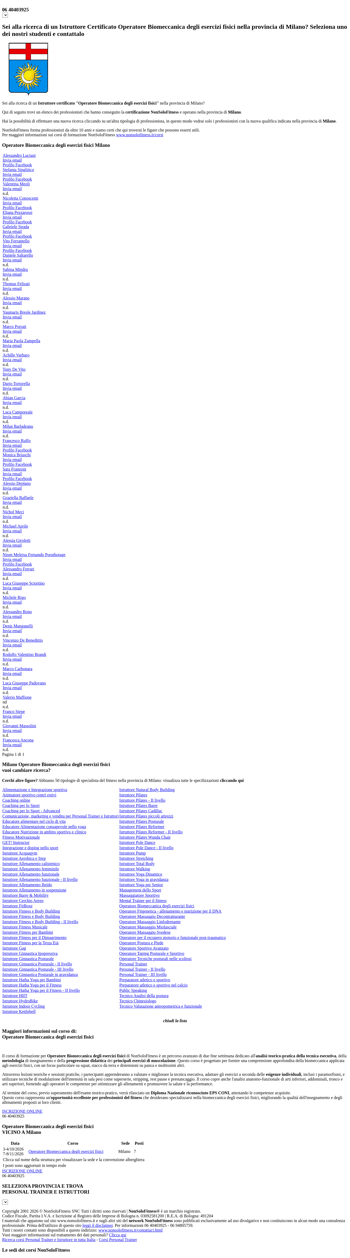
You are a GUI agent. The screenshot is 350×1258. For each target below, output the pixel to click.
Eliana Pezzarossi (17, 212)
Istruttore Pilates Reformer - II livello (150, 832)
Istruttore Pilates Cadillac (140, 811)
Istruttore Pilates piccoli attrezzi (146, 816)
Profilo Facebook (17, 165)
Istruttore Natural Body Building (146, 789)
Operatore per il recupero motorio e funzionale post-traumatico (172, 937)
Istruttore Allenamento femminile (30, 869)
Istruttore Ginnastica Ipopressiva (30, 953)
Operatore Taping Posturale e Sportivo (151, 953)
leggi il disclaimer (97, 1225)
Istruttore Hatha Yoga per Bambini (31, 980)
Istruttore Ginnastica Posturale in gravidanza (40, 974)
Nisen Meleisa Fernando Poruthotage (34, 554)
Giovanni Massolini (19, 726)
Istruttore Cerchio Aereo (23, 900)
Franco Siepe (14, 711)
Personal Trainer (133, 964)
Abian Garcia (14, 398)
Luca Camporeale (18, 412)
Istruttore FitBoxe (17, 906)
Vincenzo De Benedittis (23, 640)
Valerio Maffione (17, 697)
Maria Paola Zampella (21, 341)
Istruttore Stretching (136, 858)
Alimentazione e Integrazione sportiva (34, 789)
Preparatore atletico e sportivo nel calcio (153, 985)
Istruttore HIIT (14, 995)
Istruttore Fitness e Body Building (31, 911)
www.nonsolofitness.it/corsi (139, 135)
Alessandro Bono (17, 611)
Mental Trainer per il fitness (143, 900)
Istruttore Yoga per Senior (141, 885)
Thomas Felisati (16, 283)
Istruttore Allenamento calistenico (31, 863)
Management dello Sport (140, 890)
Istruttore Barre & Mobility (25, 895)
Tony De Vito (14, 369)
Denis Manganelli (18, 626)
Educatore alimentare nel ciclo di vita (34, 821)
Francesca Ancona (18, 740)
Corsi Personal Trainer (118, 1239)
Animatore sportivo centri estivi (29, 795)
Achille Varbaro (16, 355)
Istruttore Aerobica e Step (24, 858)
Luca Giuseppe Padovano (24, 683)
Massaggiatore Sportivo (139, 895)
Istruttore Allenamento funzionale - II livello (40, 879)
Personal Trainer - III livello (143, 974)
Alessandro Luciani (19, 155)
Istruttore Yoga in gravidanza (143, 879)
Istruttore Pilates (133, 795)
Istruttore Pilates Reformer (141, 826)
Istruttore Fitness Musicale (25, 927)
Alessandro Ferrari (18, 569)
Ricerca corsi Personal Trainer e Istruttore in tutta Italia (48, 1239)
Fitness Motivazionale (21, 837)
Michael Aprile (15, 526)
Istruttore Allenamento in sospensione (34, 890)
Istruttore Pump (132, 853)
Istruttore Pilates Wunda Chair (145, 837)
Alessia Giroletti (16, 540)
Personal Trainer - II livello (142, 969)
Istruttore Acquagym (19, 853)
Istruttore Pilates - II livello (142, 800)
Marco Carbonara (17, 668)
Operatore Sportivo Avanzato (143, 948)
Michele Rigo (14, 597)
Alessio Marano (16, 298)
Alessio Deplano (17, 483)
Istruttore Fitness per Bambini (27, 932)
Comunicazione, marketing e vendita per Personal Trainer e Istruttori (60, 816)
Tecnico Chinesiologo (137, 1001)
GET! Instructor (16, 842)
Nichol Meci (13, 512)
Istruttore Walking (134, 869)
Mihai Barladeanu (18, 426)
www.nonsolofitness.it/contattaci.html (130, 1230)
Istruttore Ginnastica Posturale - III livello (37, 969)
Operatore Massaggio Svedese (145, 932)
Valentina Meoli (16, 184)
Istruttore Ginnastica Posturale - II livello (37, 964)
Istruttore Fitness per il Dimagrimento (34, 937)
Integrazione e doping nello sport (30, 848)
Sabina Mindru (15, 269)
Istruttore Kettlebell (19, 1011)
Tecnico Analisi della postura (143, 995)
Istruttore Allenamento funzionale (30, 874)
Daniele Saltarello (18, 255)
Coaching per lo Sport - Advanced (31, 811)
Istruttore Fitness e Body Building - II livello (40, 921)
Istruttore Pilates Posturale (141, 821)
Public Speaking (133, 990)
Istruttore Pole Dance (137, 842)
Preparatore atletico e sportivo (144, 980)
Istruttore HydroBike (20, 1001)
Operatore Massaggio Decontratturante (152, 916)
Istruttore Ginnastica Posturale (28, 958)
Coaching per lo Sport (21, 805)
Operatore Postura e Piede (141, 943)
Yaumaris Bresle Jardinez (24, 312)
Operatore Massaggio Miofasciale (148, 927)
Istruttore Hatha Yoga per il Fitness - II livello (41, 990)
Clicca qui (117, 1235)
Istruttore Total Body (137, 863)
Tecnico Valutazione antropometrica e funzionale (160, 1006)
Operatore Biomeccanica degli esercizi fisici (156, 906)
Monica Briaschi (17, 455)
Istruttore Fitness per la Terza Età (30, 943)
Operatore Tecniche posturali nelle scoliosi (155, 958)
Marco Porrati (14, 326)
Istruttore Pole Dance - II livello (146, 848)
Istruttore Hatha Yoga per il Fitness (32, 985)
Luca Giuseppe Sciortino (24, 583)
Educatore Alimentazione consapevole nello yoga (44, 826)
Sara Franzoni (14, 469)
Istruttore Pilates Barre (138, 805)
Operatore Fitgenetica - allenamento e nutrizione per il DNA (170, 911)
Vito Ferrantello (16, 241)
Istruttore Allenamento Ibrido (27, 885)
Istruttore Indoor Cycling (23, 1006)
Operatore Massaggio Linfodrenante (150, 921)
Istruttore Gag (14, 948)
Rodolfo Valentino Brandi (24, 654)
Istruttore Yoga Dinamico (140, 874)
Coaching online (16, 800)
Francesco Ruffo (17, 440)
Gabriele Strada (16, 226)
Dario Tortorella (16, 383)
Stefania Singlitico (18, 169)
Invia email (12, 160)
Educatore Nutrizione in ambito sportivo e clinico (44, 832)
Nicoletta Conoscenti (20, 198)
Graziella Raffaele (18, 497)
